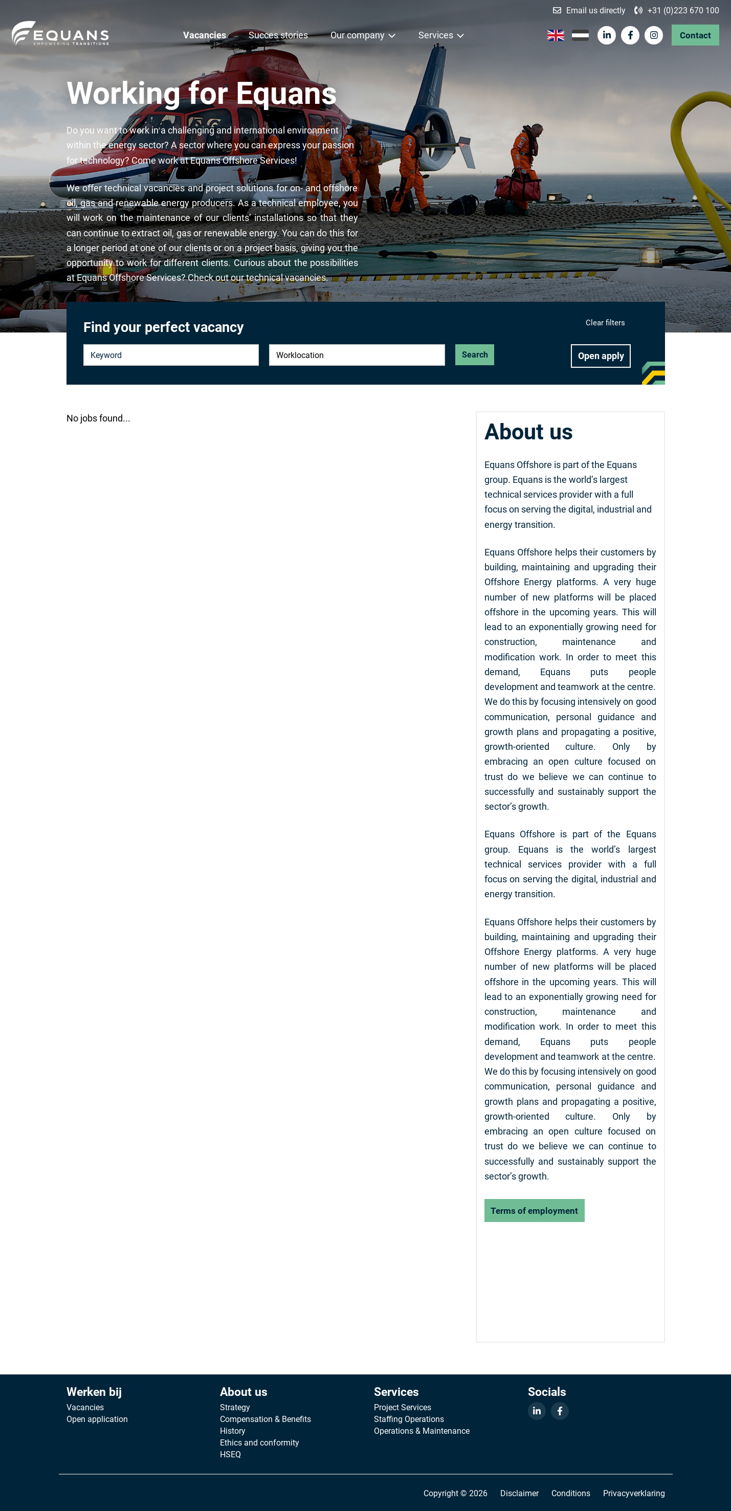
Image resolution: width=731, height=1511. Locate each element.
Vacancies (205, 35)
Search (475, 354)
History (233, 1431)
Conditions (570, 1492)
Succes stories (278, 35)
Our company (358, 35)
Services (436, 35)
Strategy (235, 1407)
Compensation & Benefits (265, 1419)
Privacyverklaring (634, 1492)
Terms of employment (535, 1210)
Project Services (402, 1407)
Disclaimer (519, 1492)
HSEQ (230, 1454)
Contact (694, 35)
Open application (97, 1419)
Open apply (601, 356)
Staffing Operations (409, 1419)
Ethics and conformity (259, 1442)
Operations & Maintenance (422, 1431)
